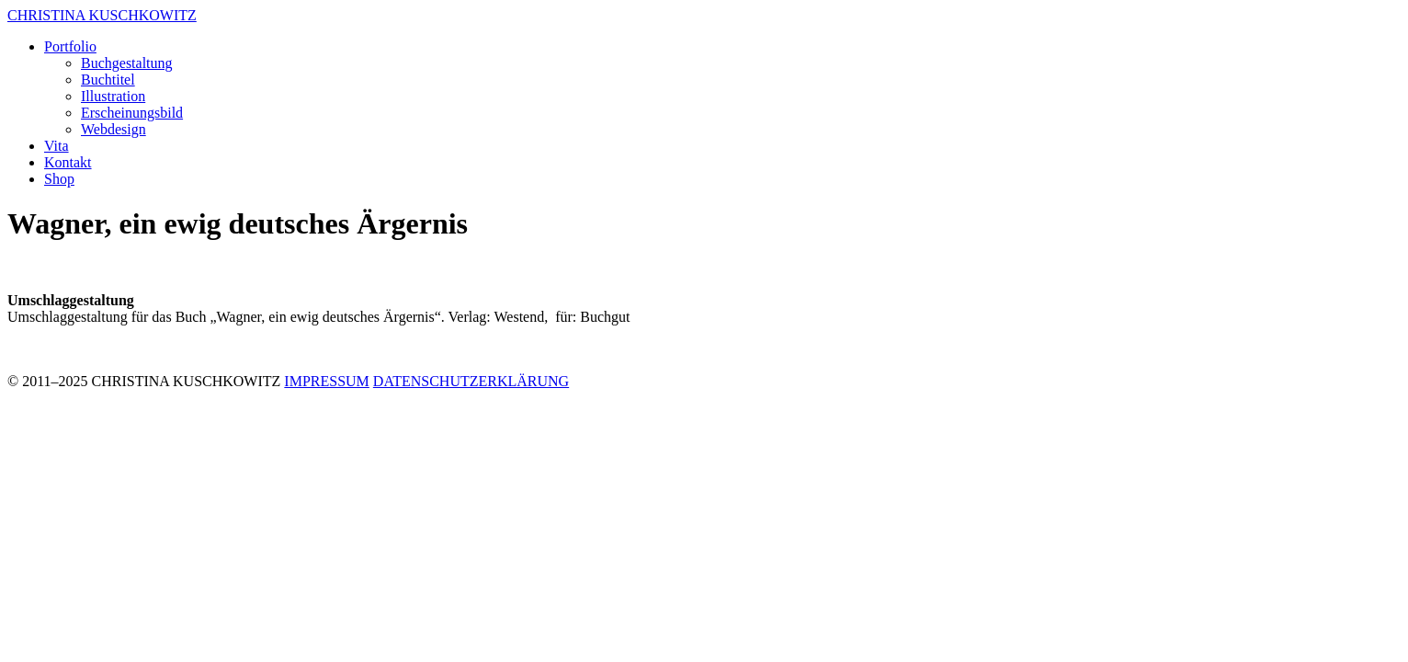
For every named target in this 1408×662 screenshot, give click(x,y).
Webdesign (113, 129)
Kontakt (68, 162)
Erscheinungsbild (132, 112)
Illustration (113, 96)
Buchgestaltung (127, 63)
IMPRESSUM (326, 381)
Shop (59, 179)
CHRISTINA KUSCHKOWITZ (102, 15)
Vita (56, 146)
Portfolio (70, 46)
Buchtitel (108, 79)
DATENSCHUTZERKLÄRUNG (471, 381)
